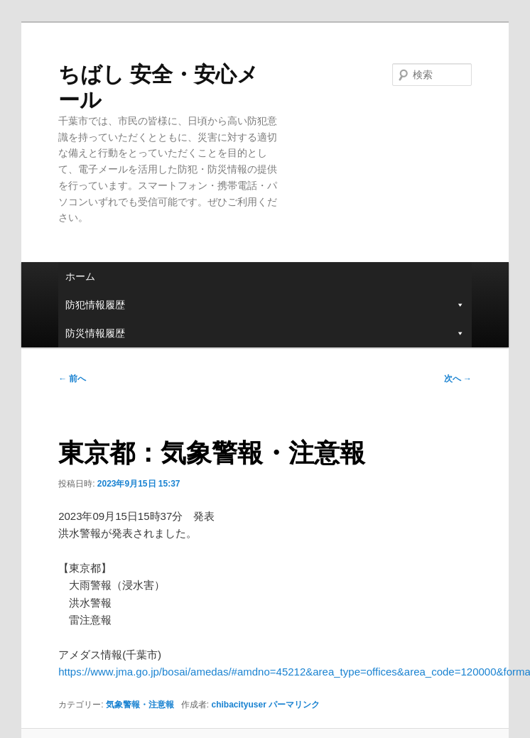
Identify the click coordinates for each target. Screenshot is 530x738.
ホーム (80, 276)
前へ (72, 379)
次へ (458, 379)
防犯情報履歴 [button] (265, 305)
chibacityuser (238, 705)
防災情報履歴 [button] (265, 333)
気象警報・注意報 (140, 705)
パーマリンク (294, 705)
